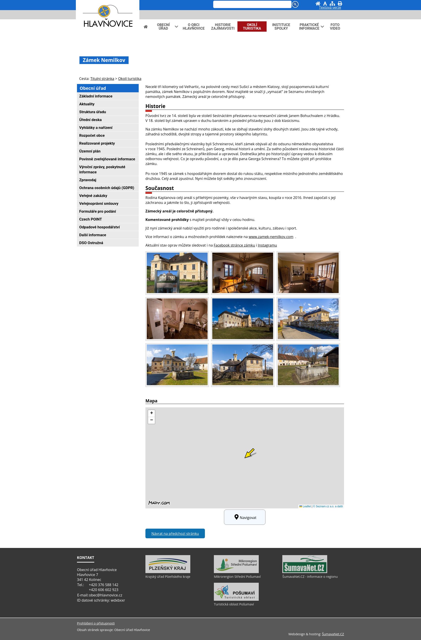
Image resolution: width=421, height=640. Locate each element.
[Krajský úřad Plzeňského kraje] (167, 571)
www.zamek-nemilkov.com (271, 236)
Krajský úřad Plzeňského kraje (167, 576)
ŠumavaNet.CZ (333, 634)
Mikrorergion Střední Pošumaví (237, 576)
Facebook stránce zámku (234, 245)
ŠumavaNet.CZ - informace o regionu (310, 576)
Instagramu (267, 245)
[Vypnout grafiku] (325, 3)
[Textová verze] (330, 8)
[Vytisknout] (340, 3)
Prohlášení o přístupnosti (96, 623)
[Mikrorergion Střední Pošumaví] (236, 571)
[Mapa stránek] (332, 3)
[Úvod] (318, 3)
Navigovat (245, 517)
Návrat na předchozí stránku (175, 533)
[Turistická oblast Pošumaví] (236, 599)
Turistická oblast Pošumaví (234, 604)
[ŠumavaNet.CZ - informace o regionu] (304, 571)
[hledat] (251, 5)
